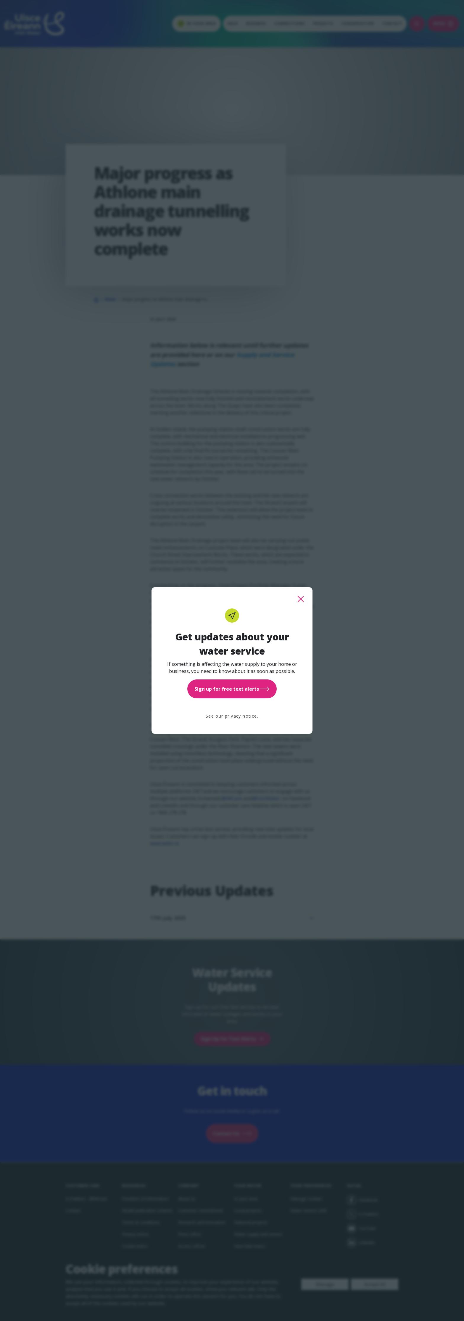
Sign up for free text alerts (232, 689)
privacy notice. (241, 716)
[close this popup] (301, 599)
